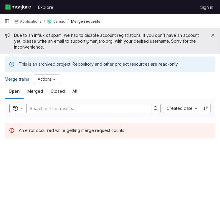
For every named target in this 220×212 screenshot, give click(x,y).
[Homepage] (18, 7)
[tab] (14, 91)
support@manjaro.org (91, 41)
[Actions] (47, 79)
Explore (45, 7)
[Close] (212, 35)
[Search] (86, 108)
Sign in (206, 7)
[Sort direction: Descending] (206, 108)
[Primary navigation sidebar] (7, 21)
